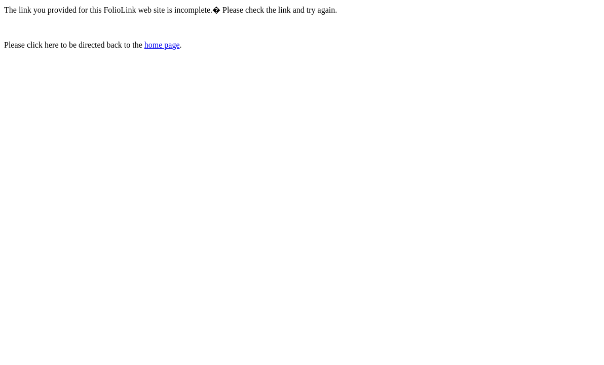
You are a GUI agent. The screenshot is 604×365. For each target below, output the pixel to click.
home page (162, 45)
